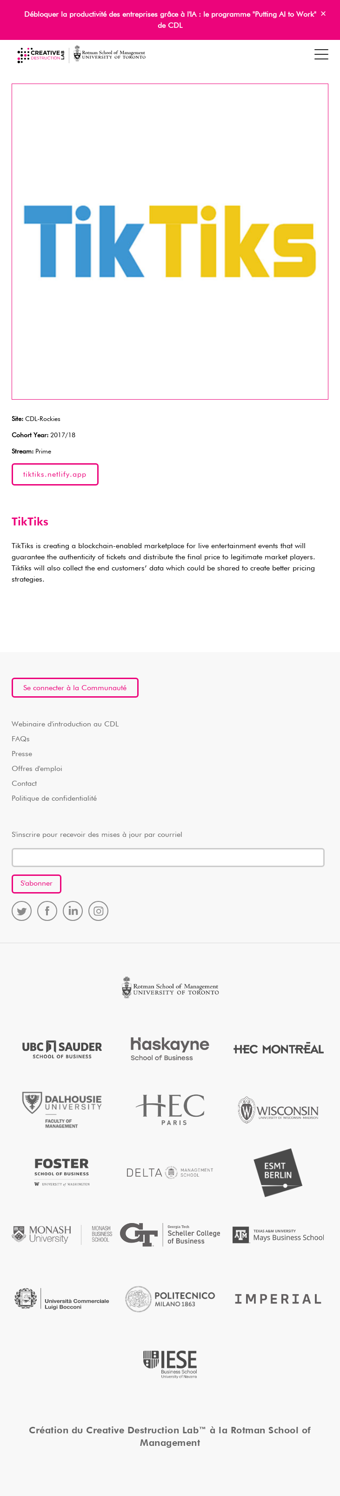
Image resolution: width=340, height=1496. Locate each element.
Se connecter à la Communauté (75, 688)
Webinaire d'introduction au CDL (65, 724)
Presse (22, 754)
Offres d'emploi (37, 769)
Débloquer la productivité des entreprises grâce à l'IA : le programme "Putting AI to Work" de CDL (170, 20)
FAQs (21, 739)
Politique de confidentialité (54, 799)
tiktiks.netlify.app (55, 475)
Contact (24, 784)
